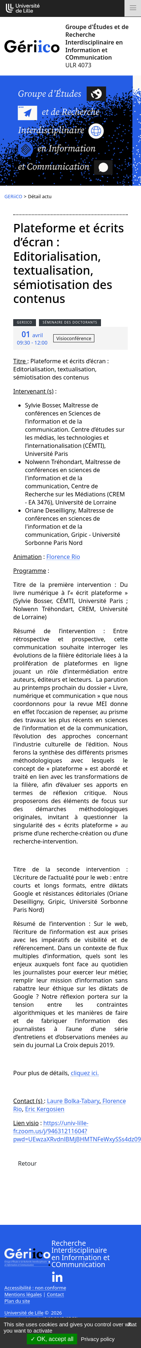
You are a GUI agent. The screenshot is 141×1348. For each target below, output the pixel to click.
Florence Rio (63, 557)
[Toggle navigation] (132, 8)
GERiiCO (13, 196)
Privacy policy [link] (98, 1339)
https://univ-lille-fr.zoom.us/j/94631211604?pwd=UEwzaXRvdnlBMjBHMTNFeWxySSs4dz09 (77, 1131)
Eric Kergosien (44, 1109)
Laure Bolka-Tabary (73, 1101)
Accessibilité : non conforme (35, 1287)
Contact (55, 1294)
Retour (27, 1163)
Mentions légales (23, 1294)
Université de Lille (23, 1312)
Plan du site (17, 1301)
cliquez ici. (85, 1073)
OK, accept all (51, 1339)
